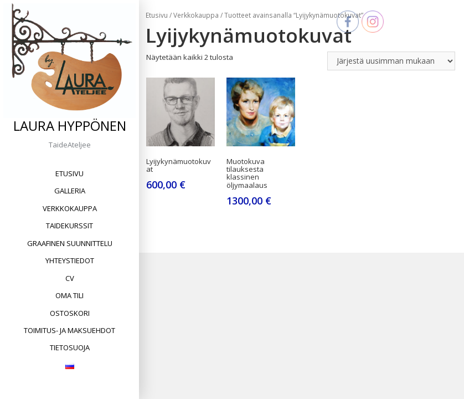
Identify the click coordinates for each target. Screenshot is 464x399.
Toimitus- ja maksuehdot (69, 330)
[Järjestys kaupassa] (391, 61)
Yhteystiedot (69, 260)
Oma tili (69, 295)
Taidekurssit (69, 226)
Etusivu (69, 173)
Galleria (69, 191)
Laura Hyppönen (69, 125)
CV (69, 278)
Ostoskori (70, 313)
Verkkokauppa (70, 208)
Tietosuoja (70, 347)
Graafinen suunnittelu (69, 243)
